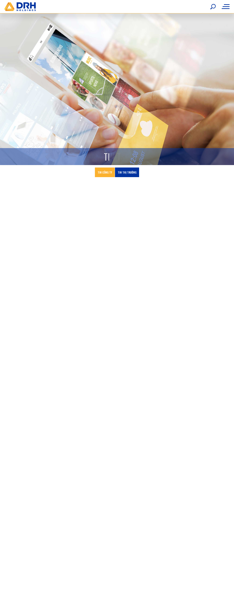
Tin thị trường (127, 168)
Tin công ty (105, 168)
